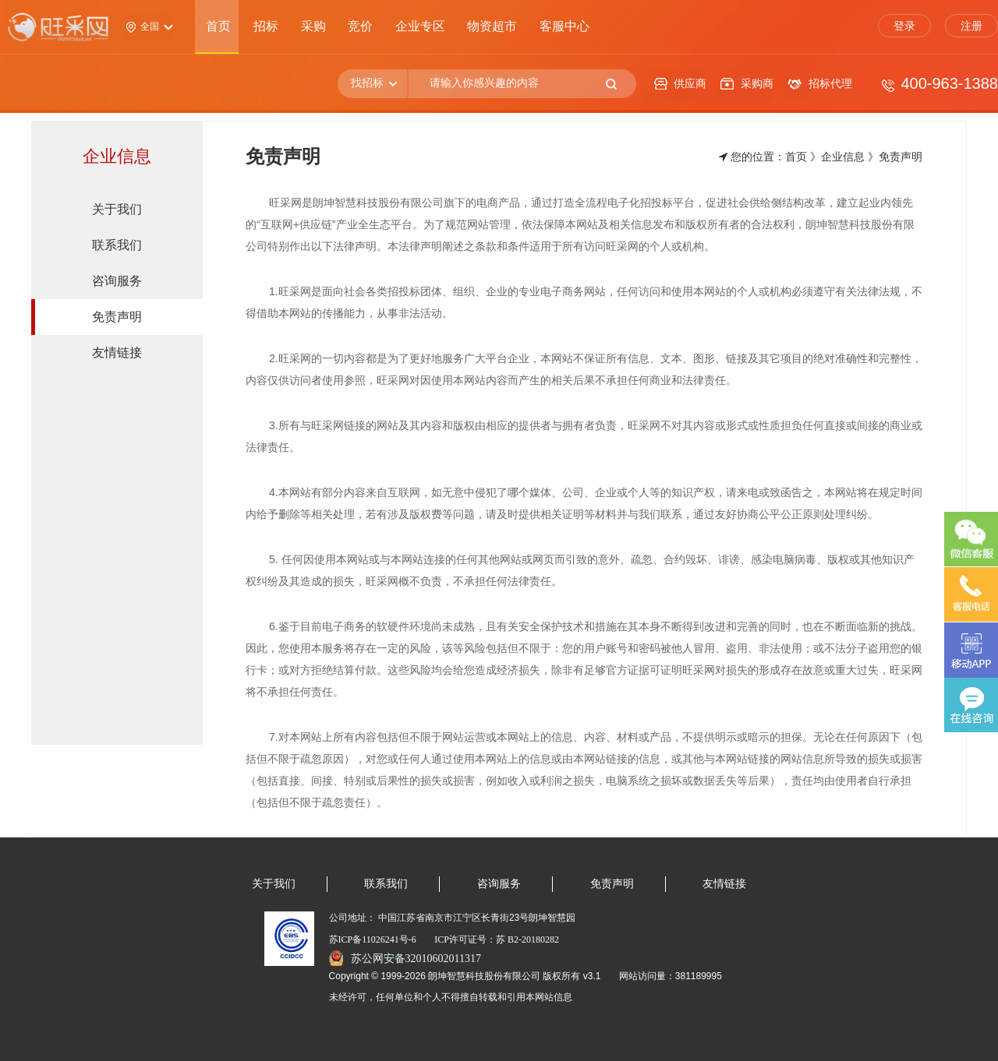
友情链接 (724, 884)
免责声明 (612, 884)
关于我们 (274, 884)
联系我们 (386, 884)
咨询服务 (499, 884)
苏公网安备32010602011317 (416, 958)
